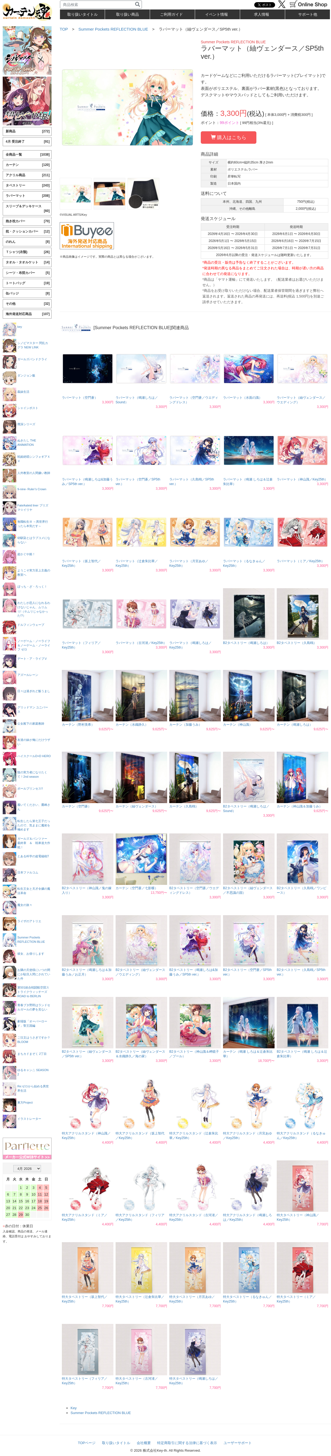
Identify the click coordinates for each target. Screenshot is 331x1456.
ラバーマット (28, 196)
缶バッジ (28, 293)
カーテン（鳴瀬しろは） (295, 725)
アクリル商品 (28, 175)
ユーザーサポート (238, 1443)
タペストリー (28, 185)
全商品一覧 (28, 154)
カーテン (28, 165)
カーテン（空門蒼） (76, 806)
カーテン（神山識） (237, 725)
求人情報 (261, 14)
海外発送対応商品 (28, 314)
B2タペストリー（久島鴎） (297, 643)
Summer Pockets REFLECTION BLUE (113, 29)
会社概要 (144, 1443)
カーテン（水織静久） (132, 725)
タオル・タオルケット (28, 262)
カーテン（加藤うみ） (185, 725)
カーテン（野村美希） (78, 725)
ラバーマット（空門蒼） (80, 398)
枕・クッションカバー (28, 231)
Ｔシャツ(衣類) (28, 252)
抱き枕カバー (28, 221)
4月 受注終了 (28, 141)
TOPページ (87, 1443)
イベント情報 (216, 14)
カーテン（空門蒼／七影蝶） (137, 888)
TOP (64, 29)
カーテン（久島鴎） (184, 806)
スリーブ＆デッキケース (28, 208)
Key (74, 1408)
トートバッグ (28, 283)
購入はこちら (228, 137)
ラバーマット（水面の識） (242, 398)
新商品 (28, 131)
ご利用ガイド (171, 14)
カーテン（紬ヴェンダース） (137, 806)
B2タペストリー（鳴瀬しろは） (246, 643)
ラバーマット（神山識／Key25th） (302, 479)
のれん (28, 242)
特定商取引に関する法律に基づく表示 (187, 1443)
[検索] (137, 5)
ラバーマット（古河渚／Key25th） (141, 643)
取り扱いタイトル (116, 1443)
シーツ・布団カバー (28, 273)
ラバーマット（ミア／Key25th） (300, 561)
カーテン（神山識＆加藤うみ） (299, 806)
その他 (28, 304)
